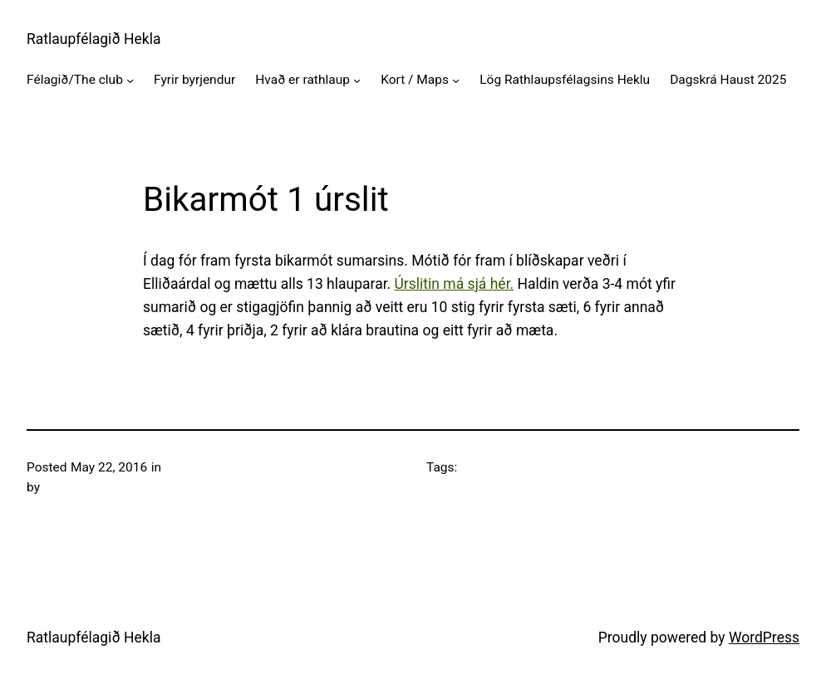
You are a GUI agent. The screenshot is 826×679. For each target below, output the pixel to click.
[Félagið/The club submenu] (130, 80)
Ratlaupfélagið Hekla (93, 39)
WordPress (764, 637)
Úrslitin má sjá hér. (454, 284)
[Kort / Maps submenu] (456, 80)
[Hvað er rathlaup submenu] (357, 80)
